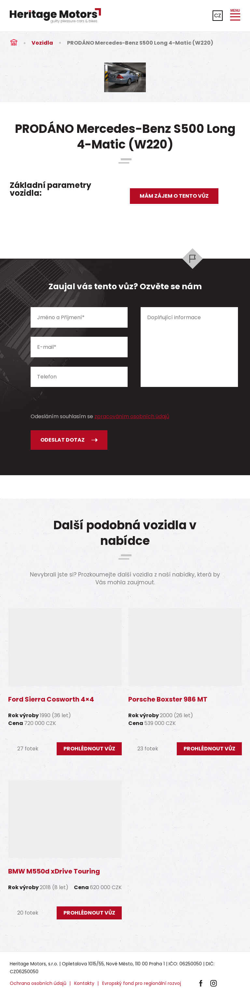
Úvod (14, 43)
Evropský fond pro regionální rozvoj (141, 983)
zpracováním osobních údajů (131, 416)
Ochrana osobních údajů (38, 983)
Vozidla (42, 43)
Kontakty (84, 983)
